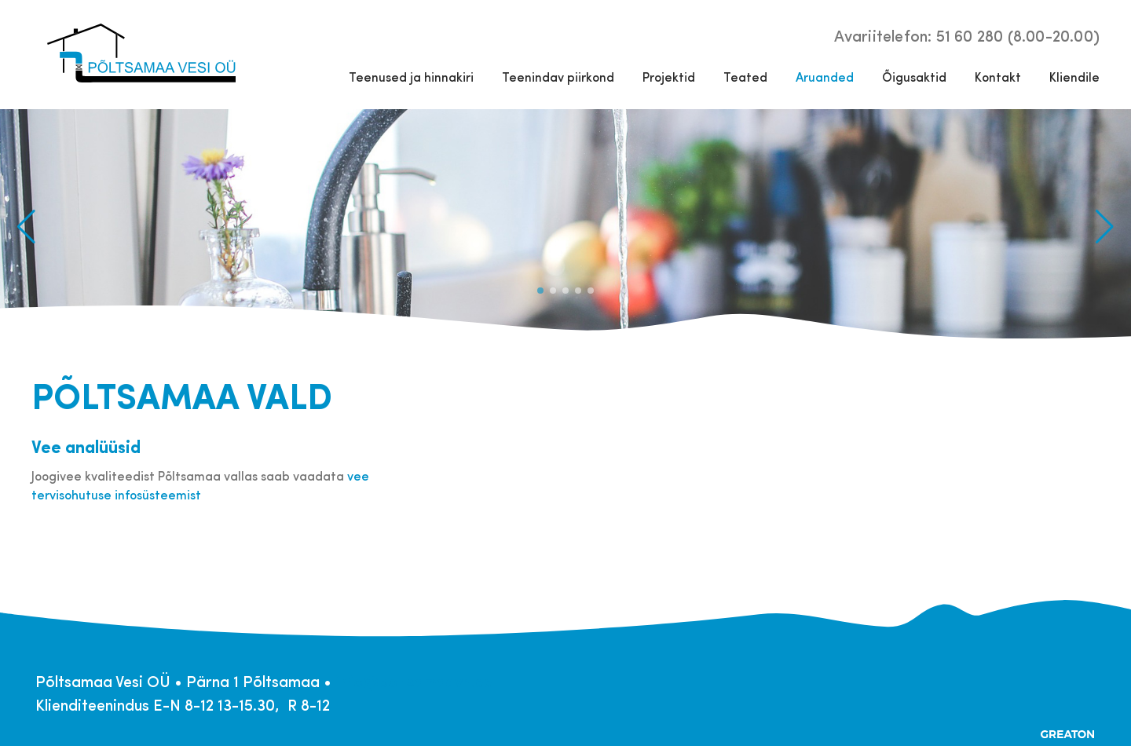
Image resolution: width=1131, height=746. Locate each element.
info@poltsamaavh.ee (413, 680)
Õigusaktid (914, 76)
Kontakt (998, 76)
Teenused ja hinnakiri (411, 76)
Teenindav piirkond (558, 76)
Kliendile (1074, 76)
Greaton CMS (1068, 734)
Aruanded (825, 76)
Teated (745, 76)
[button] (1104, 227)
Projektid (668, 76)
